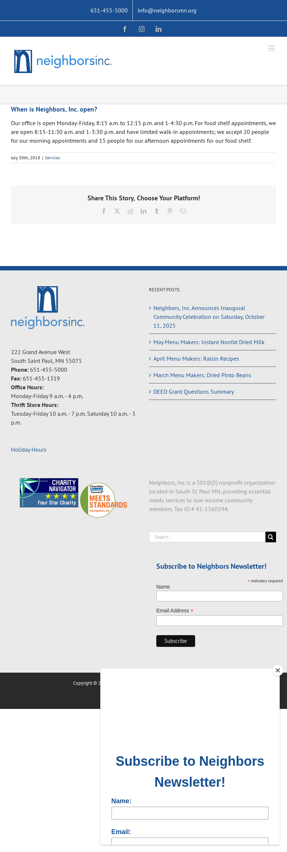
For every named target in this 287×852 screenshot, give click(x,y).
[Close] (277, 670)
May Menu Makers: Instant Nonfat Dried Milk (209, 342)
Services (52, 157)
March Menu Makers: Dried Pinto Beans (202, 375)
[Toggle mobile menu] (272, 48)
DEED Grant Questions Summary (193, 391)
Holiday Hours (28, 449)
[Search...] (207, 537)
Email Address (175, 610)
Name (163, 587)
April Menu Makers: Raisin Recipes (196, 358)
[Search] (270, 537)
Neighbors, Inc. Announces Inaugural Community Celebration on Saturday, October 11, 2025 (209, 316)
